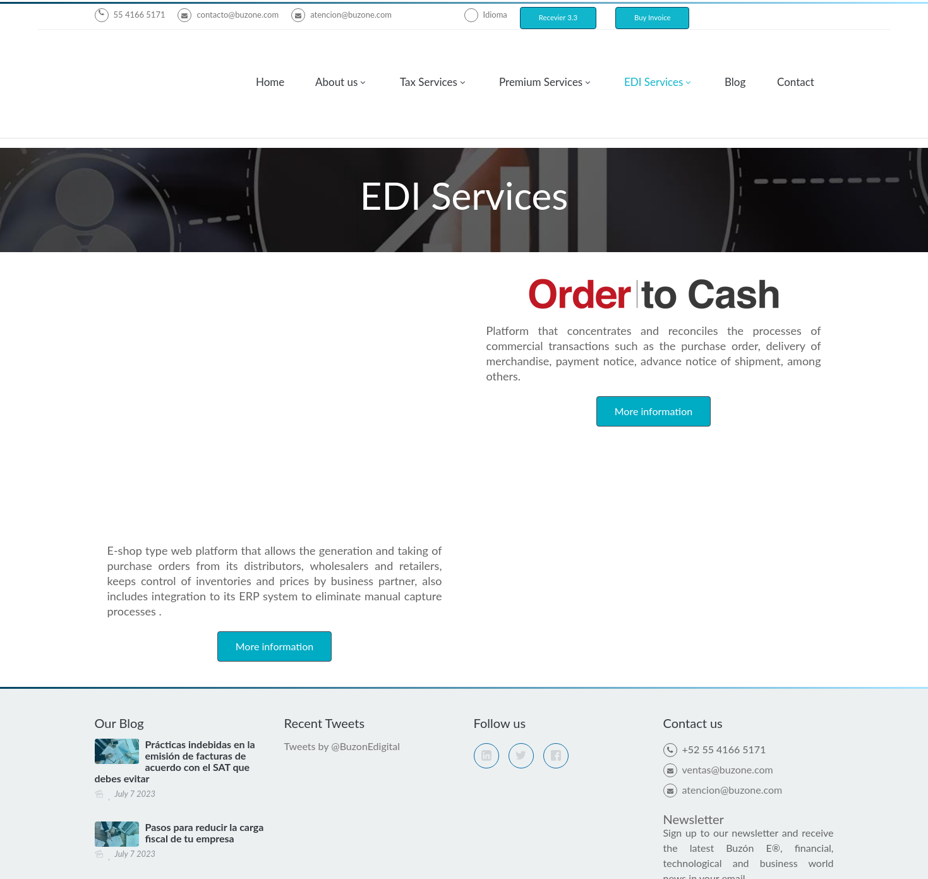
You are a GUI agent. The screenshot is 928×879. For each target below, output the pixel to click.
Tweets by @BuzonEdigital (342, 465)
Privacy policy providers (545, 856)
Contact (795, 52)
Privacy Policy (545, 841)
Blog (735, 52)
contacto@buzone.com (228, 14)
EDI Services (653, 52)
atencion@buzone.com (341, 14)
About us (336, 52)
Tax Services (428, 52)
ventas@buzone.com (718, 488)
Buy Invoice (652, 17)
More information (274, 365)
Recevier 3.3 (558, 17)
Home (270, 52)
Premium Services (540, 52)
